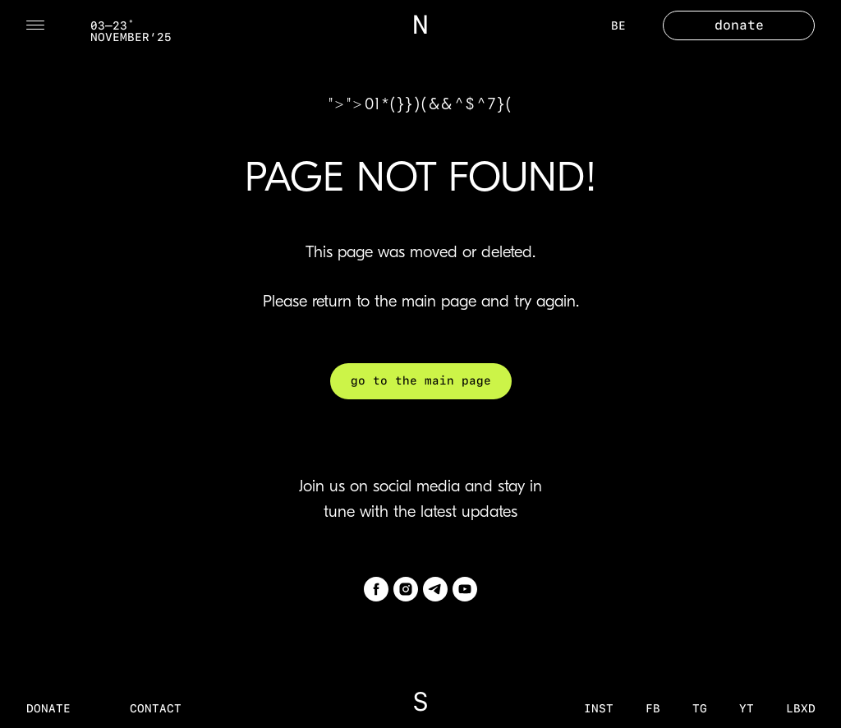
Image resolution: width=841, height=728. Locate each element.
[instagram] (405, 589)
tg (699, 708)
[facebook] (376, 589)
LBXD (801, 708)
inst (599, 708)
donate (48, 708)
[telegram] (435, 589)
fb (653, 708)
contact (156, 708)
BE (618, 25)
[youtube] (465, 589)
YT (746, 708)
